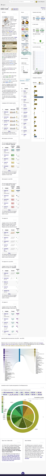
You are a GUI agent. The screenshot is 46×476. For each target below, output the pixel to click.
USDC (17, 392)
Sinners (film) (11, 460)
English (3, 4)
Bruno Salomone (10, 455)
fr (8, 7)
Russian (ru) (6, 158)
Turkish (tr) (6, 128)
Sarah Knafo (9, 456)
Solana (13, 344)
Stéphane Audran (14, 456)
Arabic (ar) (6, 281)
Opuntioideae (22, 80)
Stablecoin (3, 344)
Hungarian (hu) (6, 120)
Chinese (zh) (6, 155)
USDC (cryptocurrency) (8, 392)
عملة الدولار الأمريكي (13, 394)
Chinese (24, 134)
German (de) (6, 117)
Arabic (24, 91)
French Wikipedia (40, 2)
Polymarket (41, 343)
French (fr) (6, 124)
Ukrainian (25, 130)
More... (9, 131)
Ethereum (29, 345)
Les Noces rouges (5, 460)
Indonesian (25, 112)
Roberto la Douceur (28, 80)
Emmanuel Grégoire (16, 459)
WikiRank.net (43, 7)
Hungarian (25, 108)
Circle (9, 344)
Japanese (25, 115)
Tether (7, 344)
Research (32, 1)
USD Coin (10, 31)
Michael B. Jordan (13, 457)
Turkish (24, 127)
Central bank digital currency (20, 345)
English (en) (6, 112)
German (24, 96)
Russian (24, 123)
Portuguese (25, 119)
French (24, 104)
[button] (13, 14)
